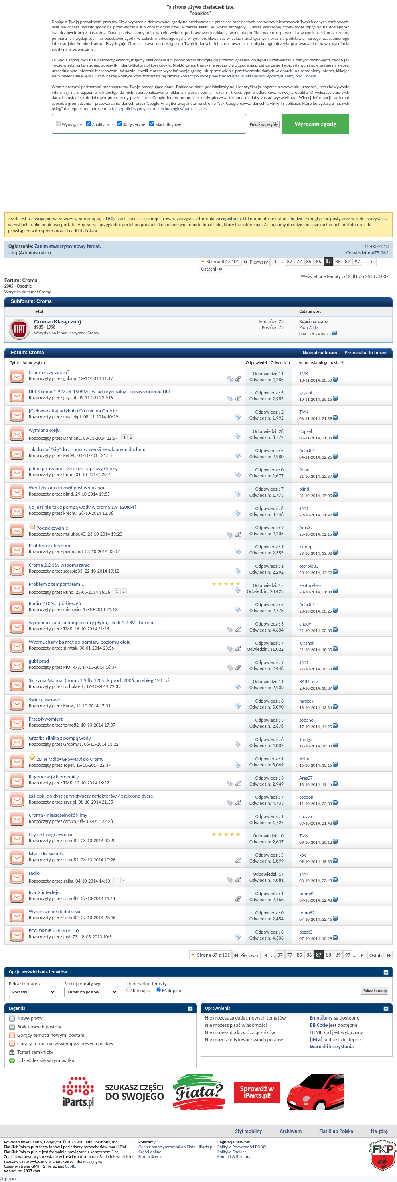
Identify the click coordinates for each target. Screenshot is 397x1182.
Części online (149, 1151)
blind (68, 494)
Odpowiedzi (256, 362)
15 (281, 585)
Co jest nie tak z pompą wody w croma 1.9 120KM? (82, 507)
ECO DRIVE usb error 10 (54, 931)
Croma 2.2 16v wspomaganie (59, 565)
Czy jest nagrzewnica (50, 834)
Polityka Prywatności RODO (241, 1147)
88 (337, 261)
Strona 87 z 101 (223, 261)
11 (281, 373)
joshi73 (70, 937)
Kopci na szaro (313, 321)
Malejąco (168, 990)
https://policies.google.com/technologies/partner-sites (157, 108)
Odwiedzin (280, 362)
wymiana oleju (44, 430)
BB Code (319, 1025)
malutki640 (74, 534)
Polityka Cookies (231, 1151)
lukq (12, 253)
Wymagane (69, 124)
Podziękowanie (52, 528)
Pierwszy (255, 262)
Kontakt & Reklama (234, 1156)
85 (309, 261)
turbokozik (73, 686)
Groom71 (72, 744)
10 (281, 836)
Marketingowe (165, 124)
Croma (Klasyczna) (57, 322)
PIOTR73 (71, 667)
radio (34, 873)
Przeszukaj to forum (365, 352)
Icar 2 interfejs (44, 892)
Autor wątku (33, 362)
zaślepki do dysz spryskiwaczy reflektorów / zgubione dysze (91, 796)
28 (281, 431)
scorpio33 (73, 571)
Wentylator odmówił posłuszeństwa (66, 488)
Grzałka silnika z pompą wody (60, 738)
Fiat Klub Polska (336, 1131)
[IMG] (316, 1039)
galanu (69, 378)
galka (68, 881)
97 (357, 261)
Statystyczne (131, 124)
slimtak (70, 648)
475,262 (380, 253)
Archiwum (291, 1131)
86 (318, 261)
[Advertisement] (198, 154)
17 (281, 874)
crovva (69, 821)
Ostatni (211, 269)
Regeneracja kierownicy (54, 777)
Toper (68, 765)
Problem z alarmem (49, 545)
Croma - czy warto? (49, 372)
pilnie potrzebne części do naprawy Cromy (73, 468)
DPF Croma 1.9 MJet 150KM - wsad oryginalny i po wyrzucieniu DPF (100, 391)
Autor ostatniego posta (321, 362)
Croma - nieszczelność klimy (58, 815)
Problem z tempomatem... (56, 584)
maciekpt (72, 417)
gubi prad (39, 661)
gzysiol (69, 397)
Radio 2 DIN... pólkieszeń (55, 603)
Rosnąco (138, 990)
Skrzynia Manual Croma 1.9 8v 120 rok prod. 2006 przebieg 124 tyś (99, 680)
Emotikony (321, 1018)
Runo (68, 474)
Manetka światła (46, 854)
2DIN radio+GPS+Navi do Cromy (69, 759)
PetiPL (69, 455)
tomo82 (71, 725)
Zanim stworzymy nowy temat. (67, 246)
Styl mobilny (248, 1131)
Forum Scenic (150, 1156)
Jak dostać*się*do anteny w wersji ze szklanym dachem (87, 449)
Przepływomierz (46, 719)
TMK (67, 629)
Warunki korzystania (332, 1047)
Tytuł (14, 362)
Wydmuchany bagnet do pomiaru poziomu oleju (80, 642)
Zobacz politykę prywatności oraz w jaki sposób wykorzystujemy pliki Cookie (248, 76)
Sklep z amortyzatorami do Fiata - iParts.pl (175, 1147)
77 (299, 261)
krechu (70, 513)
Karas (68, 706)
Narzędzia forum (320, 352)
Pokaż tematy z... (27, 984)
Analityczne (99, 124)
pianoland (73, 551)
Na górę (379, 1131)
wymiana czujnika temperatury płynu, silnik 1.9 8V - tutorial (91, 622)
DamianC (72, 438)
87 (328, 261)
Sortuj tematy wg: (83, 984)
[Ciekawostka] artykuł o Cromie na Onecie (73, 411)
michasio (72, 609)
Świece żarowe (44, 700)
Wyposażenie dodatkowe (55, 911)
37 (289, 261)
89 (347, 261)
